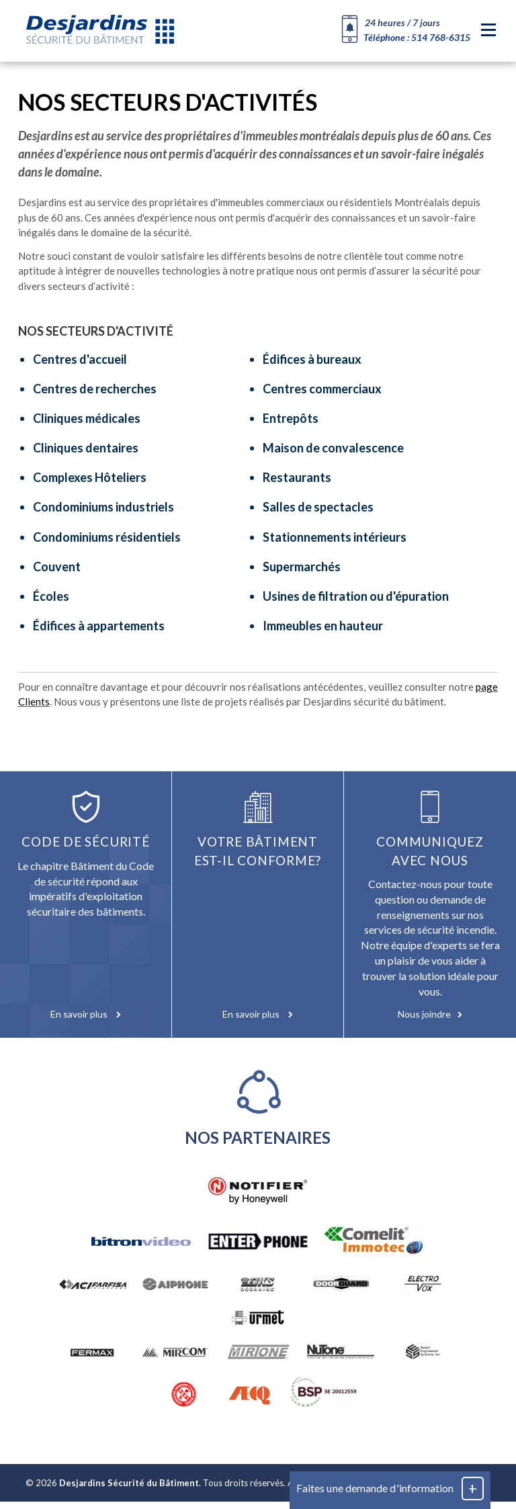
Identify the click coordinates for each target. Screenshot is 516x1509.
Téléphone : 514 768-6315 (416, 37)
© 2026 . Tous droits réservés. (156, 1490)
